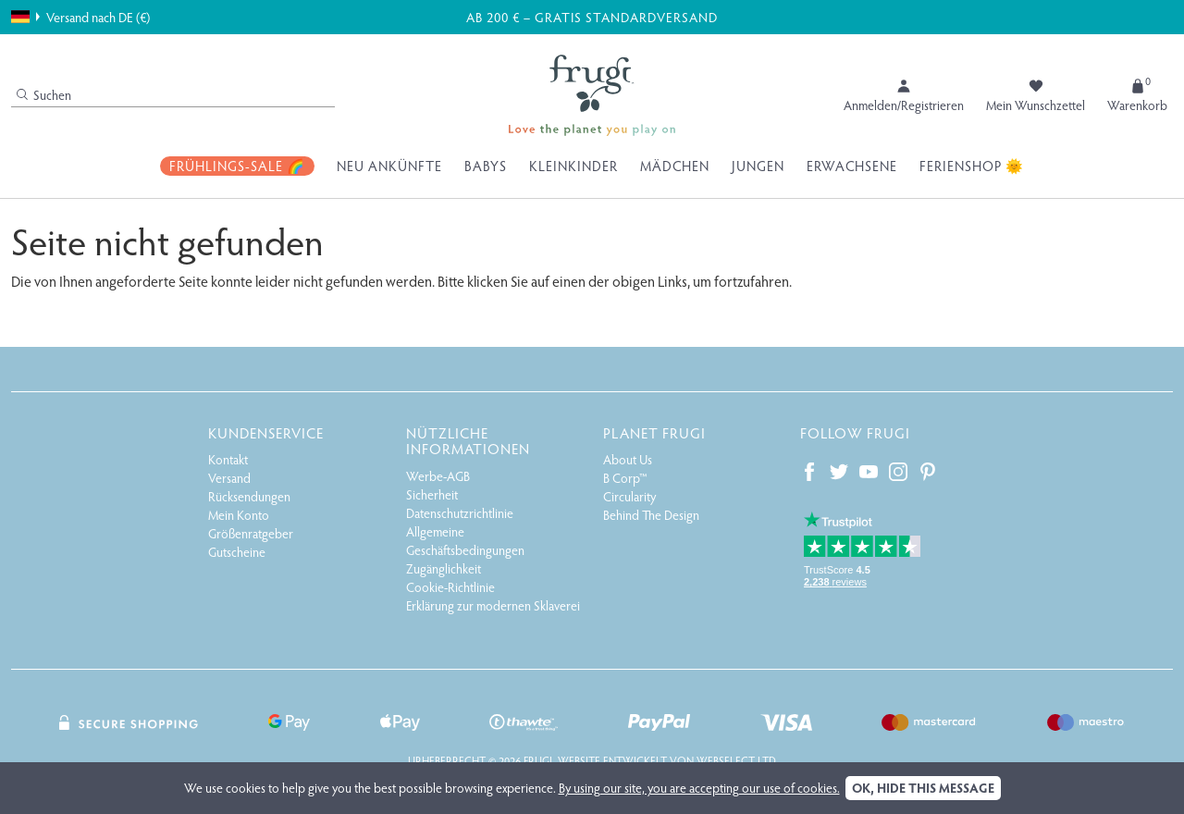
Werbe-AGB (438, 476)
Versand (229, 478)
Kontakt (228, 459)
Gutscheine (236, 552)
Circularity (629, 496)
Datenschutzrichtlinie (459, 513)
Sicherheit (432, 494)
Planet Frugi (654, 432)
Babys (485, 165)
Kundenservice (266, 432)
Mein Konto (238, 515)
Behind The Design (651, 515)
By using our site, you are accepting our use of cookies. (699, 787)
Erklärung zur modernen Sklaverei (493, 605)
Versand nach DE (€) (80, 16)
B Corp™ (625, 478)
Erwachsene (852, 165)
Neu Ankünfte (389, 165)
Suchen (44, 95)
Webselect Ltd (736, 760)
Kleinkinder (573, 165)
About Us (627, 459)
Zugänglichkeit (443, 568)
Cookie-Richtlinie (450, 587)
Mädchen (674, 165)
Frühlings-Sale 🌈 (237, 165)
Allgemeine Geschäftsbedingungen (465, 541)
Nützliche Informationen (468, 441)
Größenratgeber (250, 533)
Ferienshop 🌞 (971, 165)
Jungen (758, 165)
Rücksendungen (249, 496)
